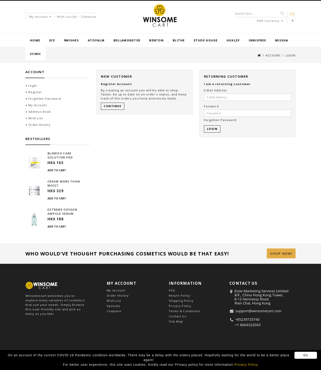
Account (273, 55)
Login (291, 55)
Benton (156, 40)
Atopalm (96, 40)
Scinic (35, 54)
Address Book (39, 112)
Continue (112, 106)
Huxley (233, 40)
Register (35, 92)
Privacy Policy (180, 306)
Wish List (35, 118)
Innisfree (257, 40)
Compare (114, 311)
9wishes (71, 40)
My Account (37, 105)
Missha (281, 40)
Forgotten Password (44, 99)
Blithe (179, 40)
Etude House (206, 40)
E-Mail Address (215, 90)
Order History (39, 125)
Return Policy (179, 295)
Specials (113, 306)
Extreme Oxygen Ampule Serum (62, 212)
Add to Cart (56, 170)
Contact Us (177, 316)
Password (211, 106)
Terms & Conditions (185, 311)
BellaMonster (126, 40)
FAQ (172, 290)
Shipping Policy (181, 301)
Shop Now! (281, 253)
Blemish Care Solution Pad (60, 155)
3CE (52, 40)
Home (35, 40)
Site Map (176, 321)
